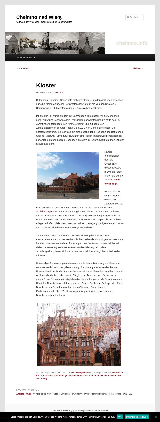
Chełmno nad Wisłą (38, 17)
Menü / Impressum (26, 57)
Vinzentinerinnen (76, 375)
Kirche (39, 375)
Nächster (138, 68)
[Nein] (156, 417)
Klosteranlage (60, 375)
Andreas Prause (95, 375)
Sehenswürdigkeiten (78, 372)
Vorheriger (22, 68)
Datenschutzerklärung (62, 410)
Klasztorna (48, 375)
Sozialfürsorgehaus (46, 211)
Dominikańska (116, 372)
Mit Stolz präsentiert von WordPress (91, 410)
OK (119, 417)
